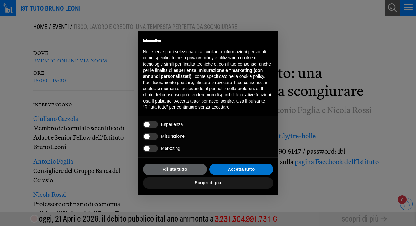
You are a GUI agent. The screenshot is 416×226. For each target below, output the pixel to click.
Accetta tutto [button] (241, 169)
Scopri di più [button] (208, 182)
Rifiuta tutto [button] (174, 169)
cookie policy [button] (251, 76)
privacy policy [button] (200, 57)
